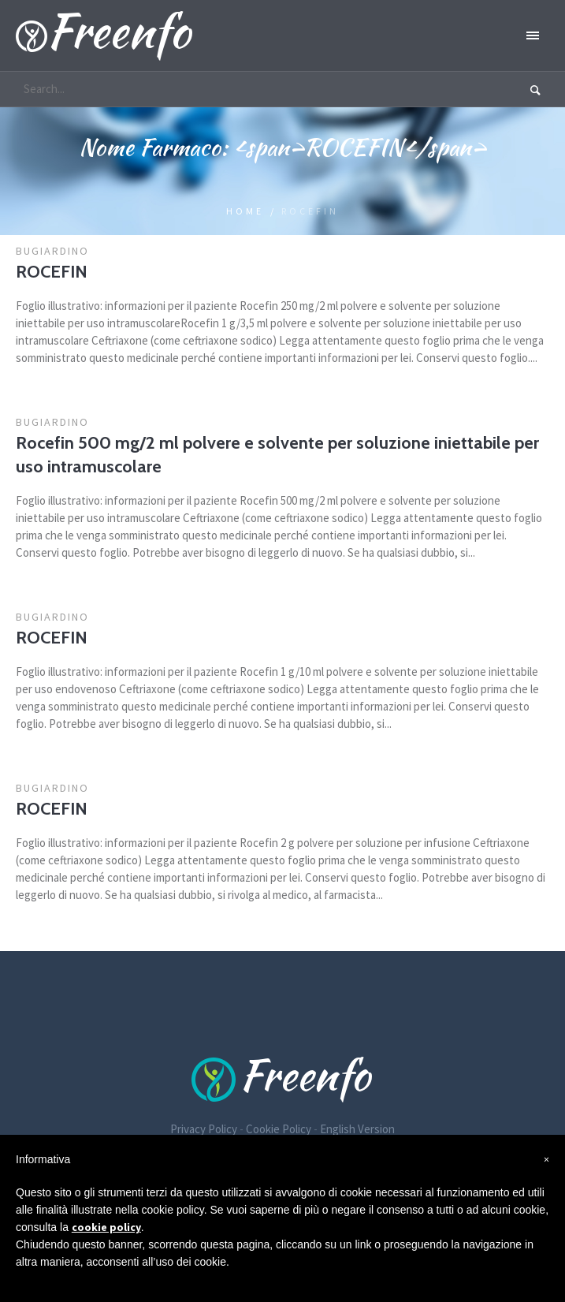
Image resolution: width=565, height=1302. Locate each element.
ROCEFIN (51, 271)
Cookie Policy (278, 1128)
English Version (357, 1128)
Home (245, 211)
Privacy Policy (203, 1128)
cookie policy (106, 1227)
